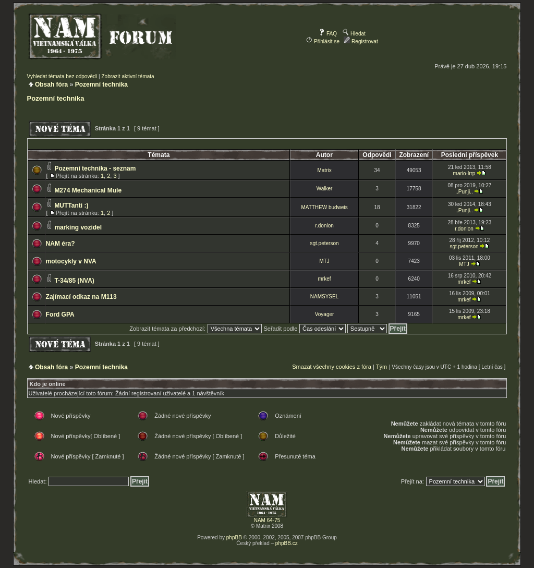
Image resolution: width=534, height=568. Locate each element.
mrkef (324, 279)
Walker (325, 188)
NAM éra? (60, 243)
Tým (381, 367)
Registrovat (361, 41)
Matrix (324, 170)
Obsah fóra (51, 84)
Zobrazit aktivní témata (127, 76)
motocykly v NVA (71, 261)
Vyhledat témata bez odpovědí (62, 76)
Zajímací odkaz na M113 (81, 296)
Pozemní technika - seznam (95, 168)
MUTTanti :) (71, 205)
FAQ (328, 34)
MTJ (324, 261)
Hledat (354, 34)
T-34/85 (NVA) (74, 280)
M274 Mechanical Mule (88, 190)
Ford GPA (60, 314)
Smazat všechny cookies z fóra (331, 367)
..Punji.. (463, 192)
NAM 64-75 (267, 520)
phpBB (234, 537)
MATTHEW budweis (324, 207)
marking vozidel (78, 227)
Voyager (324, 314)
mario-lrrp (464, 173)
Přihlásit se (322, 41)
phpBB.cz (286, 543)
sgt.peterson (324, 243)
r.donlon (324, 225)
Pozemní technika (101, 84)
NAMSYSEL (324, 296)
